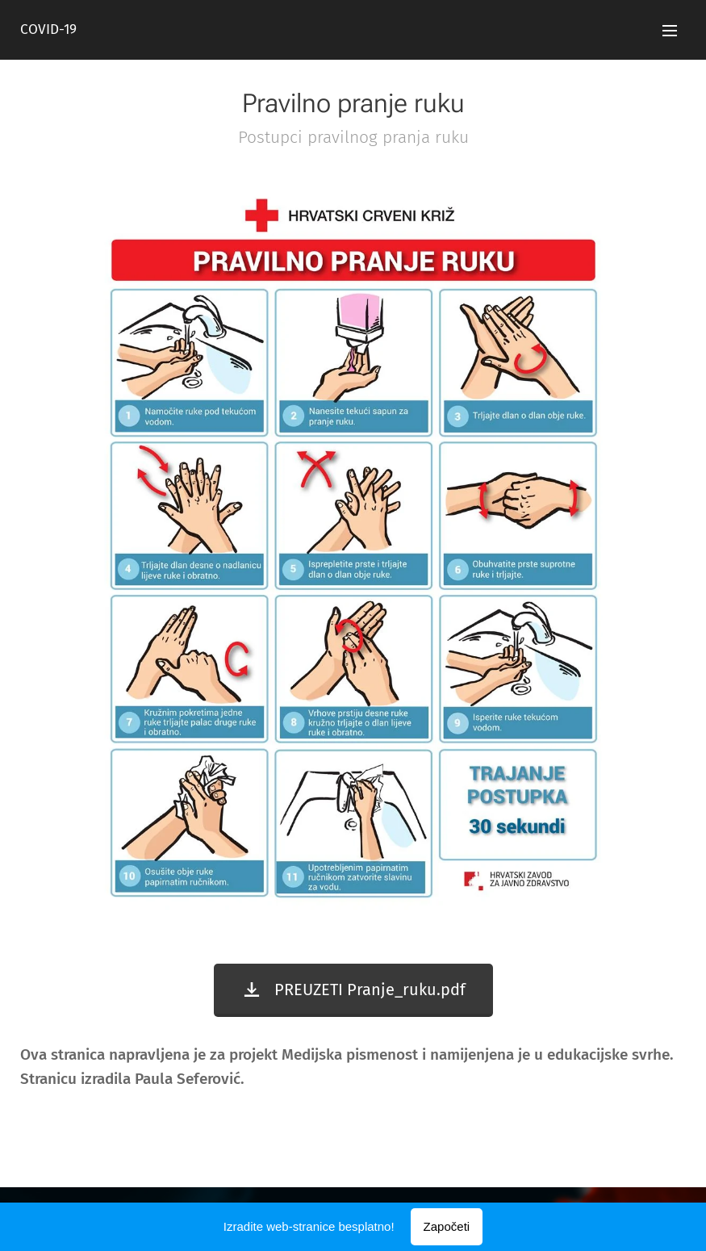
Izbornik (669, 30)
